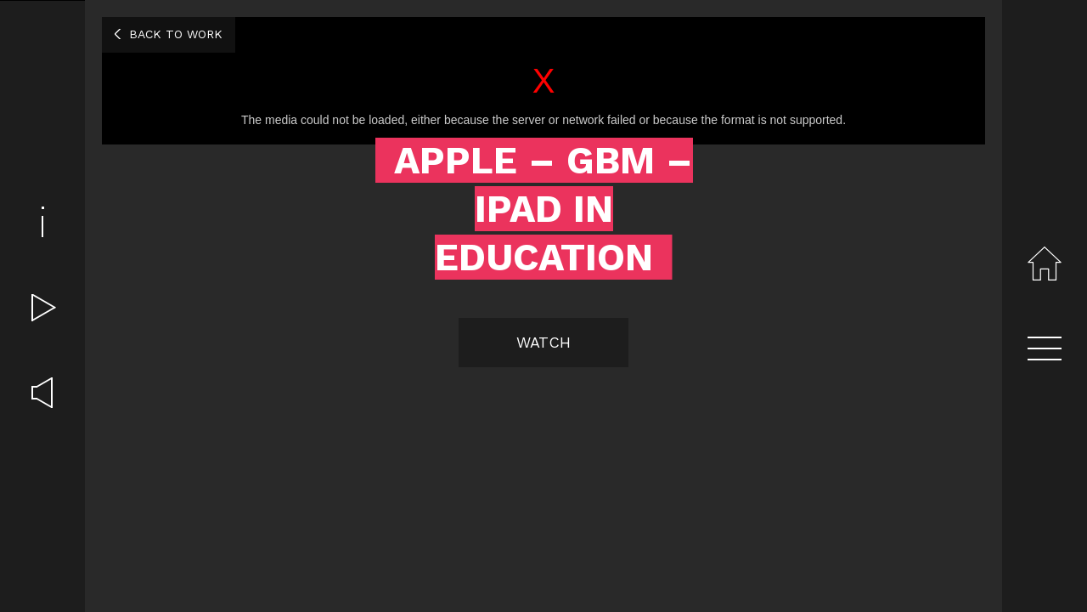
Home (1044, 263)
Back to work (175, 34)
